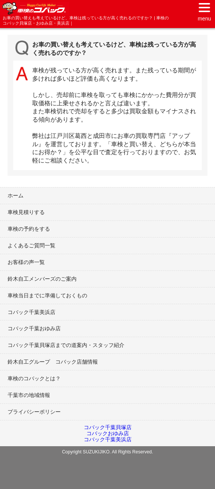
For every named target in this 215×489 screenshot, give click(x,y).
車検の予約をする (29, 229)
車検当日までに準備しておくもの (47, 295)
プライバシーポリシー (34, 412)
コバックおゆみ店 (107, 433)
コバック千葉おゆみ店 (34, 328)
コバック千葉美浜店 (31, 312)
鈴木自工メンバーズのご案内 (42, 279)
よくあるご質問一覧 (31, 245)
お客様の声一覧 (26, 262)
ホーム (16, 195)
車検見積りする (26, 212)
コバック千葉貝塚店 (108, 427)
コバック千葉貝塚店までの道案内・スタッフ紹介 (66, 345)
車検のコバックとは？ (34, 378)
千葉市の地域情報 (29, 395)
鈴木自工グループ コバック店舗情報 (53, 362)
